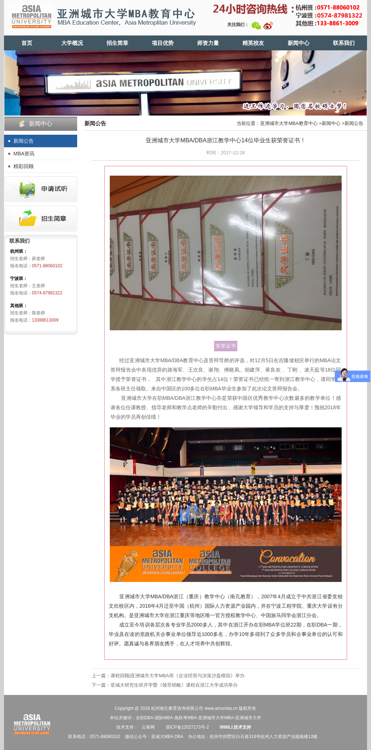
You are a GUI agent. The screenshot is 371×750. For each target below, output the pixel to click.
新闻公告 (23, 141)
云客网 (148, 727)
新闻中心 (298, 43)
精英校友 (253, 43)
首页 (26, 43)
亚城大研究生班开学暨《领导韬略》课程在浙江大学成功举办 (174, 685)
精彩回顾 (23, 166)
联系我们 (344, 43)
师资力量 (208, 43)
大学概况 (72, 43)
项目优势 (163, 43)
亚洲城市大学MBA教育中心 (288, 123)
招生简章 (117, 43)
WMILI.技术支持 (235, 727)
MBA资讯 (23, 153)
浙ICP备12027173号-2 (186, 727)
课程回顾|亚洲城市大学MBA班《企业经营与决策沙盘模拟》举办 (178, 675)
